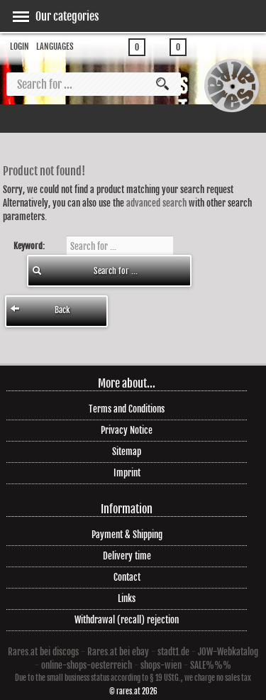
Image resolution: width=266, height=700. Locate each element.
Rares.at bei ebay (118, 651)
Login (19, 46)
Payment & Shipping (127, 534)
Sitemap (126, 451)
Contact (126, 577)
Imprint (126, 472)
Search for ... (85, 271)
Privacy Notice (127, 430)
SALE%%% (210, 665)
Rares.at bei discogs (43, 651)
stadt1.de (173, 651)
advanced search (156, 203)
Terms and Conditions (127, 409)
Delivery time (127, 556)
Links (126, 598)
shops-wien (161, 665)
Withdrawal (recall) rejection (126, 619)
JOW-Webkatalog (228, 651)
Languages (55, 46)
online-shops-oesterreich (86, 665)
